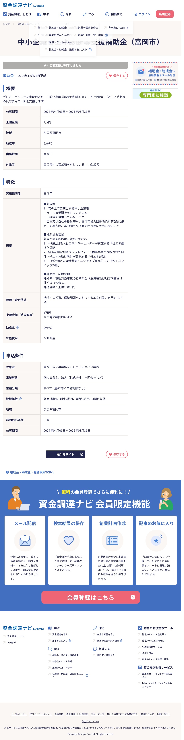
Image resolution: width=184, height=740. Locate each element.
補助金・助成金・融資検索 (31, 24)
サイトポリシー (19, 714)
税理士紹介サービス (152, 646)
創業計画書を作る (106, 634)
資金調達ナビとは (17, 14)
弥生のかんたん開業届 (153, 640)
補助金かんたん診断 (62, 661)
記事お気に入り (60, 640)
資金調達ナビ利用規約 (77, 714)
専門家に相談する (106, 655)
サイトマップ (97, 714)
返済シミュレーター (62, 667)
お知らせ (11, 642)
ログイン (144, 14)
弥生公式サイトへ (90, 721)
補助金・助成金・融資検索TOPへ (32, 472)
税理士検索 (147, 652)
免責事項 (59, 714)
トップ (6, 24)
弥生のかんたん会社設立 (154, 634)
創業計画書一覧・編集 (108, 640)
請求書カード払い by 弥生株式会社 (157, 675)
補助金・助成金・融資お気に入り (67, 675)
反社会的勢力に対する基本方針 (122, 714)
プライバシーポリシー (41, 714)
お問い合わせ (163, 714)
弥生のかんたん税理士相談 (155, 659)
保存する (119, 75)
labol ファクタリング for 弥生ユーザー (157, 685)
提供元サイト (65, 454)
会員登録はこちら (101, 597)
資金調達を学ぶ (60, 634)
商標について (147, 714)
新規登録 (165, 14)
